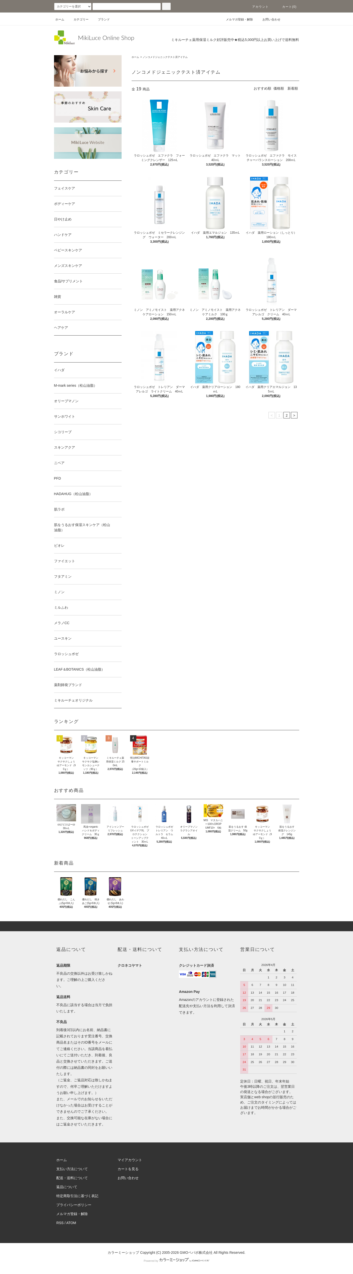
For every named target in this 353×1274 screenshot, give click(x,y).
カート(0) (286, 6)
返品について (66, 1187)
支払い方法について (72, 1169)
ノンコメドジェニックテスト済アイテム (165, 57)
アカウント (257, 6)
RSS (60, 1223)
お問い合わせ (268, 19)
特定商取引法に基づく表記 (77, 1196)
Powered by (176, 1260)
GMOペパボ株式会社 (196, 1253)
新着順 (292, 88)
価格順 (278, 88)
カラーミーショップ (123, 1253)
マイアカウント (130, 1160)
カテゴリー (78, 19)
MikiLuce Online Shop (106, 37)
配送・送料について (72, 1178)
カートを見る (128, 1169)
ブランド (101, 19)
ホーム (59, 19)
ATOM (71, 1223)
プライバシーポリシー (73, 1205)
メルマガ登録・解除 (236, 19)
